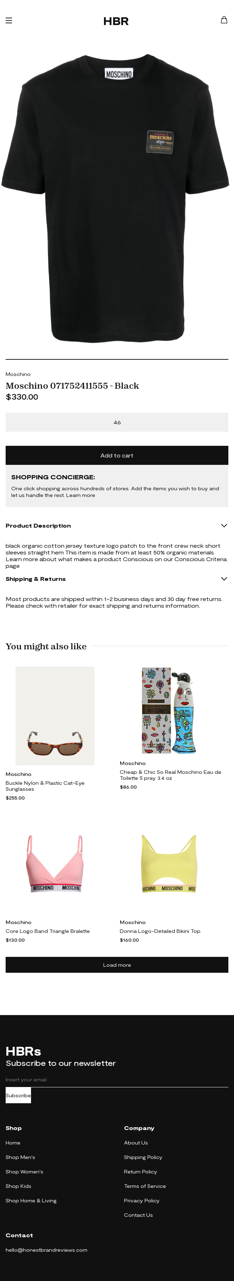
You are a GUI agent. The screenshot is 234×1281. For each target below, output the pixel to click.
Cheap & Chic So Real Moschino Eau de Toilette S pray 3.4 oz (170, 775)
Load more (117, 965)
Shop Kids (18, 1186)
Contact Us (138, 1215)
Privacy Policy (142, 1200)
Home (13, 1143)
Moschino (18, 374)
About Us (136, 1143)
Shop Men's (20, 1157)
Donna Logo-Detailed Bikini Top (160, 931)
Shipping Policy (143, 1157)
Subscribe (18, 1095)
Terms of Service (145, 1186)
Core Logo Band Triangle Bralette (48, 931)
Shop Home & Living (31, 1200)
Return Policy (140, 1171)
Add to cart (117, 455)
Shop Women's (24, 1171)
